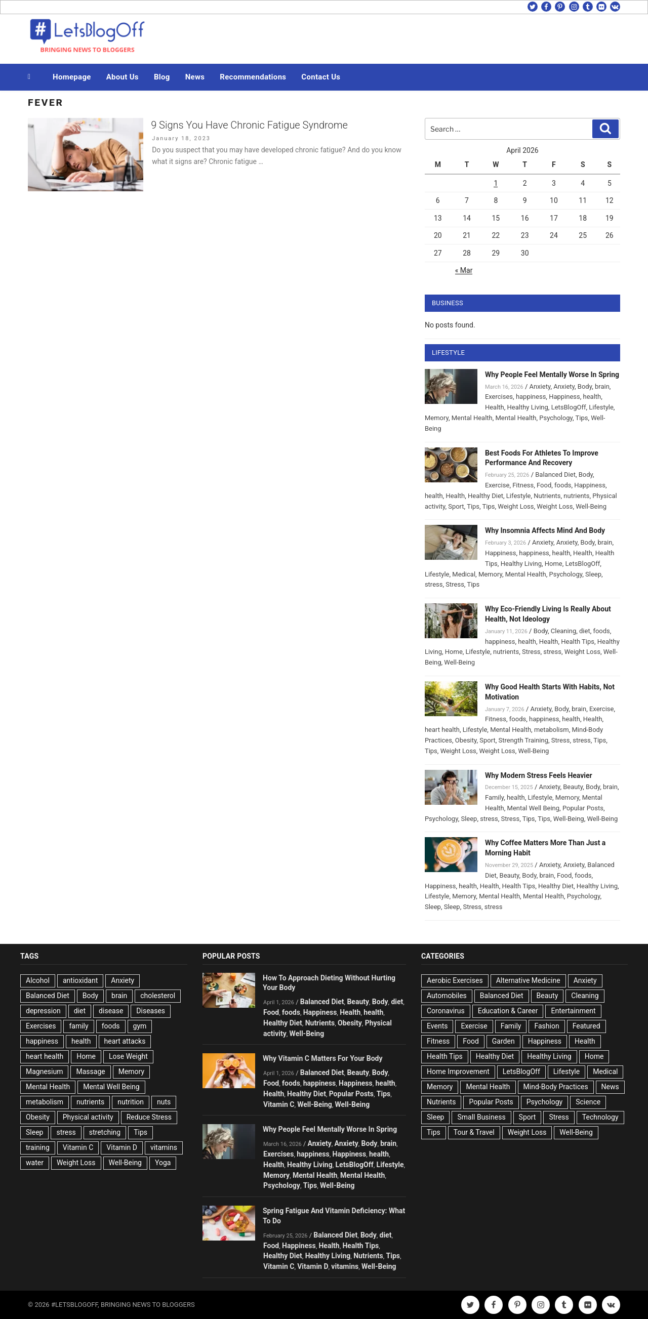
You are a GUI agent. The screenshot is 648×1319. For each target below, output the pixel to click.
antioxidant (80, 980)
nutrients (576, 496)
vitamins (163, 1147)
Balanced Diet (555, 474)
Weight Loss (516, 506)
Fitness (523, 485)
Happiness (564, 396)
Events (437, 1026)
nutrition (130, 1102)
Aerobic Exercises (455, 980)
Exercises (499, 396)
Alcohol (38, 980)
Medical (463, 574)
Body (585, 386)
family (78, 1026)
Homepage (72, 76)
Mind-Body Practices (555, 1087)
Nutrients (547, 496)
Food (544, 485)
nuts (164, 1102)
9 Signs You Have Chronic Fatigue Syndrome (249, 125)
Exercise (497, 485)
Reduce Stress (149, 1117)
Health (494, 407)
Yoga (163, 1163)
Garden (503, 1041)
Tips (582, 418)
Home (553, 563)
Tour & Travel (474, 1132)
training (38, 1147)
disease (111, 1011)
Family (494, 797)
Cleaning (563, 631)
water (35, 1163)
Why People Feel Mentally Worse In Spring (552, 374)
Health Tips (577, 641)
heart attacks (125, 1041)
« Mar (464, 270)
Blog (162, 76)
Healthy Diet (485, 496)
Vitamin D (121, 1147)
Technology (600, 1117)
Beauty (573, 787)
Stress (455, 584)
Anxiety (539, 386)
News (195, 76)
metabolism (551, 729)
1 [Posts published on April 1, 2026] (496, 183)
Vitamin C (78, 1147)
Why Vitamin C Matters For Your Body (322, 1058)
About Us (122, 76)
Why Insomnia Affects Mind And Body (545, 530)
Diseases (150, 1011)
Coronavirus (446, 1011)
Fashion (546, 1026)
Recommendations (253, 76)
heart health (442, 729)
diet (584, 631)
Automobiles (447, 996)
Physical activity (88, 1117)
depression (43, 1011)
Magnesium (44, 1071)
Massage (90, 1071)
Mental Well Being (533, 808)
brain (602, 386)
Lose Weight (128, 1056)
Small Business (481, 1117)
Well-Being (591, 506)
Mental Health (472, 418)
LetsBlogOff (568, 407)
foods (562, 485)
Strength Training (524, 740)
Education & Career (508, 1011)
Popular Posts (582, 808)
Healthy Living (527, 407)
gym (140, 1026)
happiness (531, 396)
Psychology (556, 418)
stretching (104, 1132)
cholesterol (157, 996)
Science (588, 1102)
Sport (456, 506)
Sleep (593, 574)
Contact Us (320, 76)
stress (434, 584)
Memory (437, 418)
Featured (586, 1026)
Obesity (466, 740)
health (592, 396)
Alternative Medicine (528, 980)
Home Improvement (458, 1071)
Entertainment (573, 1011)
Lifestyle (601, 407)
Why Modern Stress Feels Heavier (538, 775)
